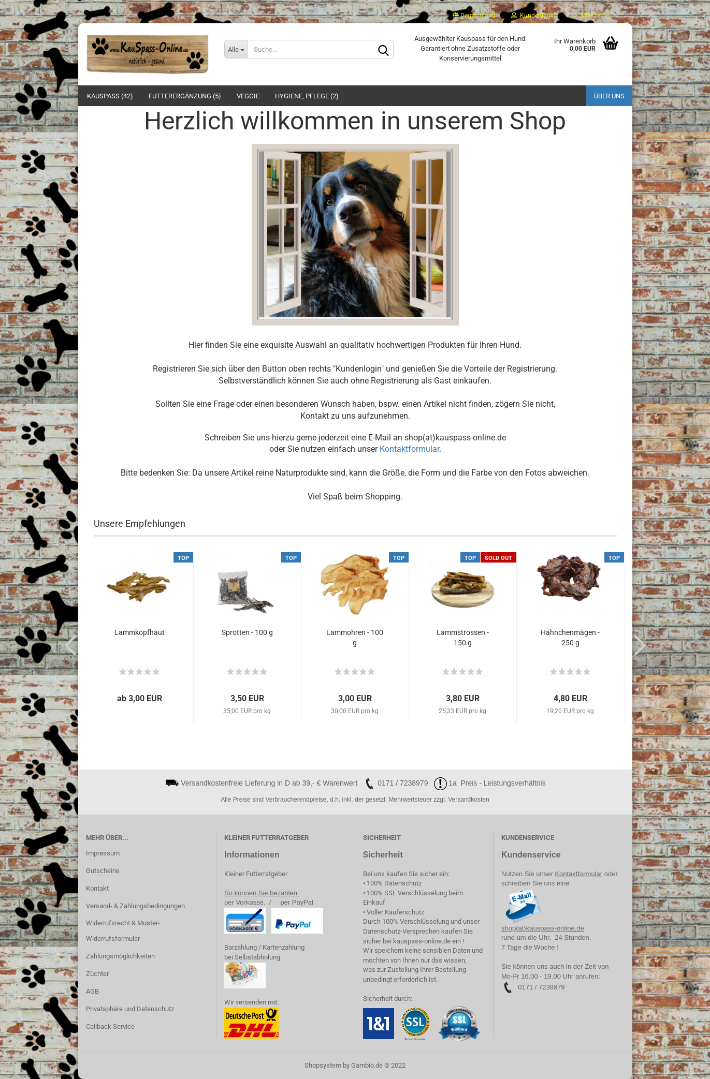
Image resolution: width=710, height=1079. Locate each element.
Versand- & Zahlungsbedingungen (135, 906)
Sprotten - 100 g (247, 632)
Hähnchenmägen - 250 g (570, 637)
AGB (92, 991)
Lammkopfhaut (139, 632)
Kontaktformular (409, 449)
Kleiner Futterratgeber (255, 874)
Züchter (97, 974)
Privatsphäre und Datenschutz (130, 1009)
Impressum (103, 853)
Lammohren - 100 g (354, 637)
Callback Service (110, 1026)
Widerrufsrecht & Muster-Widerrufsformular (123, 930)
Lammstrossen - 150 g (463, 637)
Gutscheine (103, 871)
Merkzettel (590, 15)
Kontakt (97, 888)
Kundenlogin (533, 15)
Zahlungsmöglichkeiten (120, 956)
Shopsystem (323, 1065)
